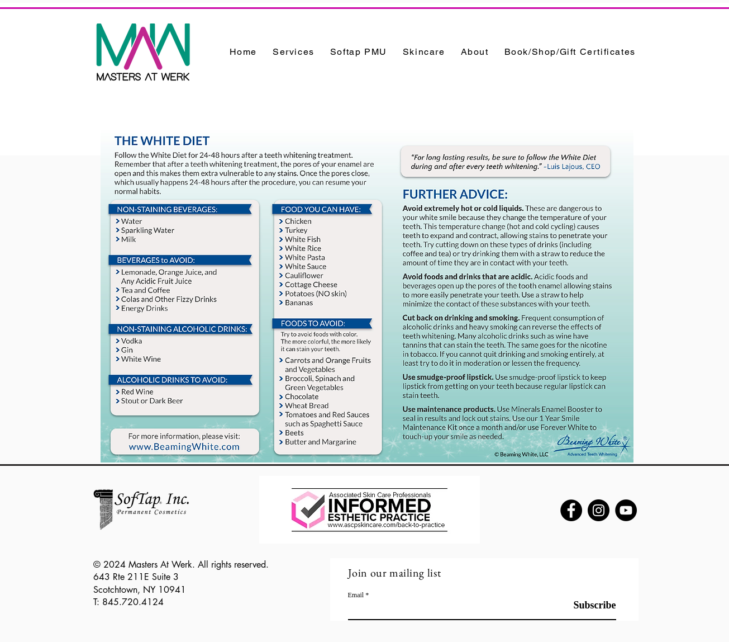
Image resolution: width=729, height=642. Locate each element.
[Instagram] (598, 510)
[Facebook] (571, 510)
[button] (293, 52)
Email (356, 595)
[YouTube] (626, 510)
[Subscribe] (588, 605)
